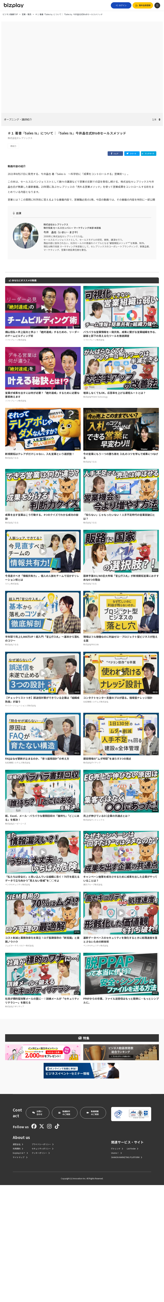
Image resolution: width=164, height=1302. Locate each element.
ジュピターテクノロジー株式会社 (19, 1062)
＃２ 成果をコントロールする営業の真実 (32, 238)
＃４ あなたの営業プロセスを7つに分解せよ (34, 248)
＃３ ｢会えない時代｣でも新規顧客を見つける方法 (37, 243)
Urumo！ (116, 1269)
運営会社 (18, 1261)
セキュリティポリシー (42, 1265)
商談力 (13, 146)
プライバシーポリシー (42, 1261)
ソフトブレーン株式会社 (15, 456)
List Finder (132, 1265)
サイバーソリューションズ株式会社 (20, 822)
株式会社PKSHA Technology (95, 513)
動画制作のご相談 (64, 1229)
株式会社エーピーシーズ (15, 940)
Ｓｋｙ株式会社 (12, 700)
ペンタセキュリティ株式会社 (17, 1001)
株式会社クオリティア (14, 1123)
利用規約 (18, 1265)
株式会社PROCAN (91, 761)
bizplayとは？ (20, 1269)
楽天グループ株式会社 (92, 1001)
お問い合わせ (37, 1229)
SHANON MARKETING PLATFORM (126, 1274)
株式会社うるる (12, 574)
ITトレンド (117, 1265)
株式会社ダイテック (92, 879)
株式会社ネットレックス (93, 936)
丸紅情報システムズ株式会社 (95, 818)
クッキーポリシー (41, 1269)
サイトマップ (20, 1274)
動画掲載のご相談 (93, 1229)
